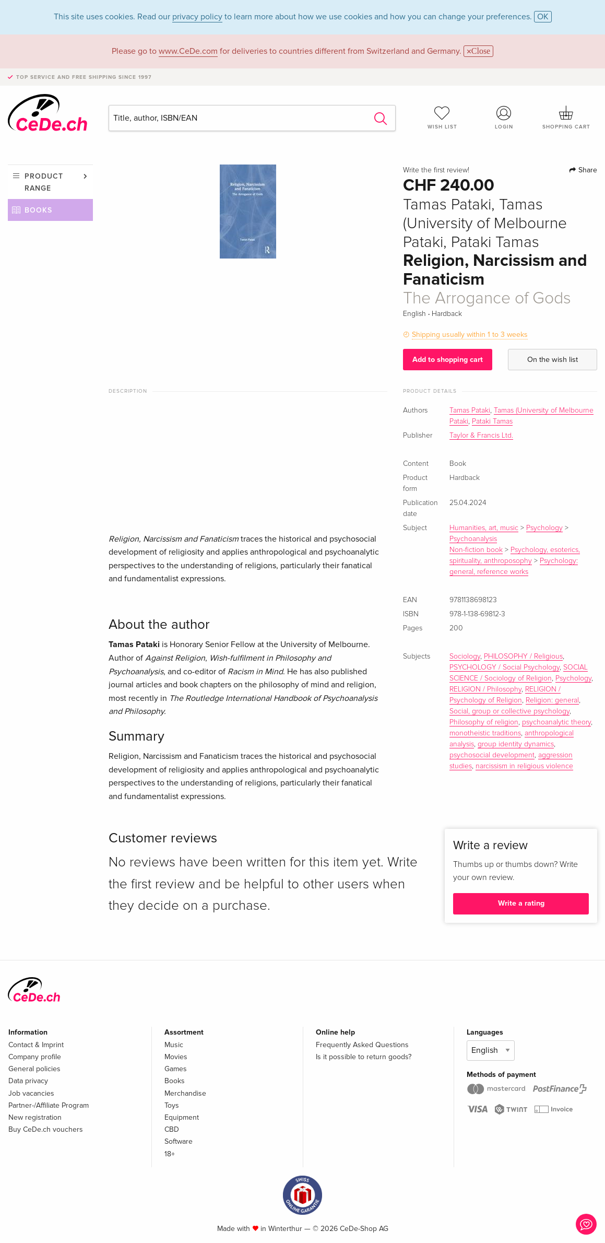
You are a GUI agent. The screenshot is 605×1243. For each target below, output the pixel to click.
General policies (34, 1068)
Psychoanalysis (473, 539)
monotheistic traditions (485, 733)
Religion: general (552, 700)
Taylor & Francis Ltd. (481, 435)
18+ (169, 1154)
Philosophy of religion (483, 722)
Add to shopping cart (447, 359)
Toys (171, 1105)
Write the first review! (436, 170)
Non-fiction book (476, 550)
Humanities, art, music (483, 528)
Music (173, 1044)
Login (504, 117)
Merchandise (185, 1093)
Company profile (34, 1056)
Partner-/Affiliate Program (48, 1105)
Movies (175, 1056)
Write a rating (521, 903)
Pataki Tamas (492, 421)
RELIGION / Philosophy (485, 689)
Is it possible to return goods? (363, 1056)
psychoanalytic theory (556, 722)
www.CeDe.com (188, 51)
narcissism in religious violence (524, 766)
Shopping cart (566, 117)
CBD (171, 1129)
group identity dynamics (516, 744)
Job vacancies (31, 1093)
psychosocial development (492, 755)
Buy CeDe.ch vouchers (45, 1129)
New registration (35, 1117)
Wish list (442, 117)
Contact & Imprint (36, 1044)
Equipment (181, 1117)
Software (178, 1141)
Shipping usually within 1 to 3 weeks (470, 334)
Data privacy (28, 1080)
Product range (44, 182)
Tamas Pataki (469, 410)
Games (175, 1068)
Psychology (544, 528)
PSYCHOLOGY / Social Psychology (504, 667)
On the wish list (552, 359)
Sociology (464, 656)
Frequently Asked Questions (362, 1044)
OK (543, 16)
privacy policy (197, 16)
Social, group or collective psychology (509, 711)
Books (38, 210)
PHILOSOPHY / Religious (523, 656)
